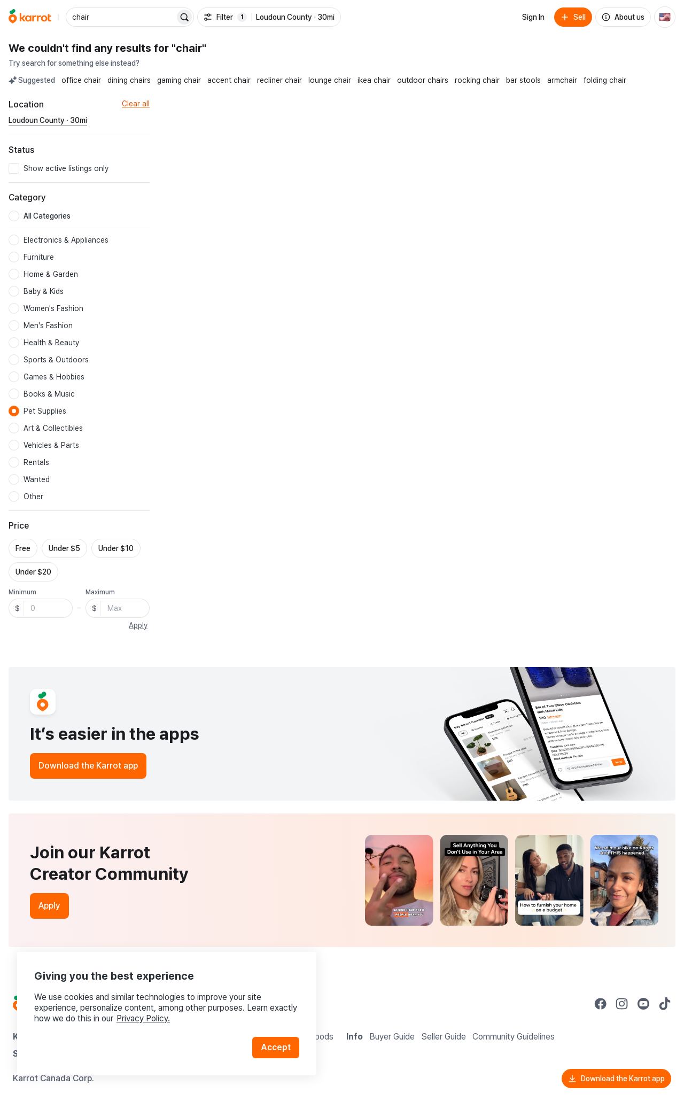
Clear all (136, 103)
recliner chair (279, 80)
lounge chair (329, 80)
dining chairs (129, 80)
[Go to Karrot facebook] (600, 1003)
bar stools (523, 80)
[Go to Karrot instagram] (622, 1003)
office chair (81, 80)
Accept (276, 1047)
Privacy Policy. (143, 1018)
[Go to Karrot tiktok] (664, 1003)
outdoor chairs (422, 80)
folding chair (605, 80)
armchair (562, 80)
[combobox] (121, 17)
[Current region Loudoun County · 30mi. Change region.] (48, 120)
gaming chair (179, 80)
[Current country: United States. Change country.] (664, 17)
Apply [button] (138, 625)
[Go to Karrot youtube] (643, 1003)
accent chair (229, 80)
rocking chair (477, 80)
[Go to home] (30, 17)
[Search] (184, 17)
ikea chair (374, 80)
